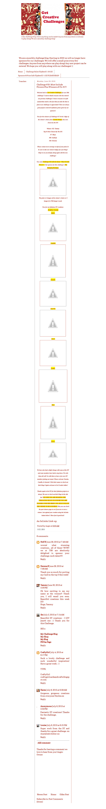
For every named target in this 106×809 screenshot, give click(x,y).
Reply (43, 559)
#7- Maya (53, 134)
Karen (43, 690)
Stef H (43, 542)
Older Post (64, 794)
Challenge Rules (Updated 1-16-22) (39, 72)
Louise (43, 725)
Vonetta (66, 479)
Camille (40, 482)
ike (41, 615)
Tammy (44, 585)
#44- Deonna (53, 141)
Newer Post (42, 794)
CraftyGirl (45, 652)
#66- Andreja (53, 138)
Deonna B (44, 566)
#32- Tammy (55, 128)
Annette (47, 482)
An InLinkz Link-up (47, 521)
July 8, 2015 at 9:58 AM (56, 690)
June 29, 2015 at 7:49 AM (57, 542)
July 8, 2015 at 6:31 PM (57, 725)
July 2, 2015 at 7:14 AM (54, 615)
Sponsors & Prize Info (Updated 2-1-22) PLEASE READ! (38, 76)
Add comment (44, 743)
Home (20, 72)
